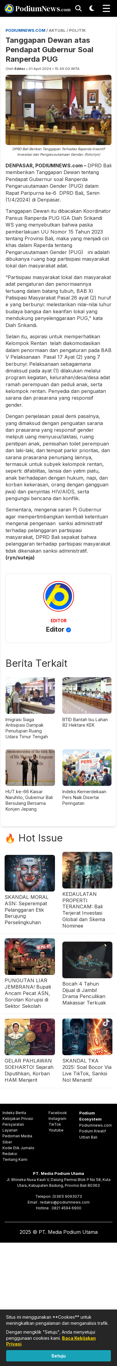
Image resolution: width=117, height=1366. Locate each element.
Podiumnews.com (95, 1125)
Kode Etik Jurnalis (18, 1148)
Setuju (58, 1355)
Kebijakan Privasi (17, 1118)
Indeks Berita (14, 1112)
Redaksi (9, 1153)
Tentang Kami (14, 1159)
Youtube (56, 1130)
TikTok (55, 1124)
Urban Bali (88, 1137)
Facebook (58, 1112)
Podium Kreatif (92, 1131)
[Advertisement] (58, 1303)
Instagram (57, 1118)
